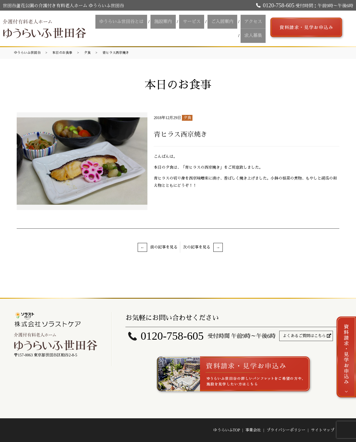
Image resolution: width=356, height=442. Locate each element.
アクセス (254, 23)
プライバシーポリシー (285, 430)
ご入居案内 (227, 23)
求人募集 (254, 33)
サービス (199, 23)
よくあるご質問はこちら (304, 336)
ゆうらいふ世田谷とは (134, 23)
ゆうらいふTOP (226, 430)
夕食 (87, 53)
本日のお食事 (62, 53)
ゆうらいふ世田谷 (27, 53)
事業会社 (253, 430)
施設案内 (173, 23)
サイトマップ (322, 430)
